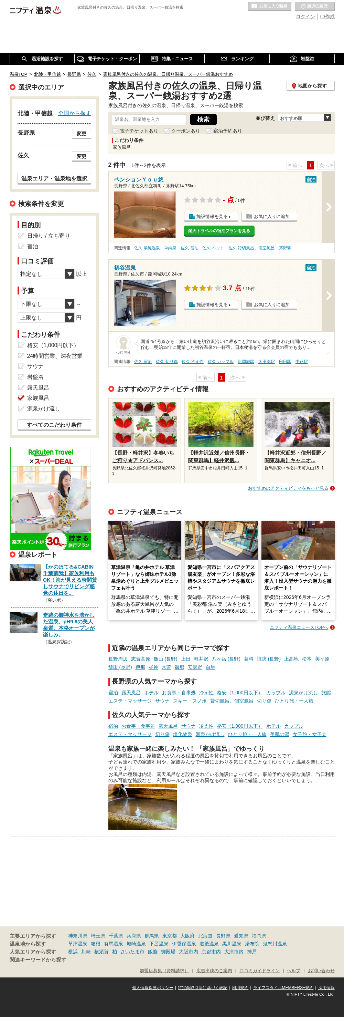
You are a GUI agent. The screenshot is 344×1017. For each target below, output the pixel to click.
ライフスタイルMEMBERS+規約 (283, 987)
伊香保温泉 (184, 943)
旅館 (326, 692)
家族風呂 (38, 398)
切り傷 (264, 701)
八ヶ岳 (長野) (226, 659)
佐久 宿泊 (189, 248)
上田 (186, 659)
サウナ (162, 701)
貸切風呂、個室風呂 (232, 701)
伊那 (140, 667)
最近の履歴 (315, 6)
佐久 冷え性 (192, 361)
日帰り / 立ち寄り (48, 236)
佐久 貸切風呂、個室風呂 (251, 248)
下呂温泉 (159, 943)
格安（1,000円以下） (240, 692)
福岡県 (259, 935)
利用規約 (240, 987)
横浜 (73, 951)
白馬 (210, 667)
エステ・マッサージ (130, 701)
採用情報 (326, 987)
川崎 (86, 951)
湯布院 (252, 943)
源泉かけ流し (303, 692)
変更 (81, 133)
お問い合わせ (321, 970)
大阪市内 (188, 951)
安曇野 (195, 667)
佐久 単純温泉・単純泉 (155, 248)
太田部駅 (266, 361)
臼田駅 (285, 361)
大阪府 (187, 935)
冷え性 (206, 692)
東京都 (169, 935)
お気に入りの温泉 (269, 6)
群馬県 (151, 935)
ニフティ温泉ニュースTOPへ (299, 627)
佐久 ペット (213, 248)
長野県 (223, 935)
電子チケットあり (139, 131)
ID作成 (327, 16)
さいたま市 (132, 951)
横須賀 (101, 951)
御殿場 (168, 951)
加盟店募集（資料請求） (164, 970)
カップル (276, 692)
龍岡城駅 (246, 361)
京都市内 (211, 951)
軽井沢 (201, 659)
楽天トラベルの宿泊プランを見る (219, 230)
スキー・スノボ (190, 701)
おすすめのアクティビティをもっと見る (288, 488)
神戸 (252, 951)
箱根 (95, 943)
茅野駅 (285, 248)
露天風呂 (131, 692)
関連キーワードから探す (38, 960)
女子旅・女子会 (309, 734)
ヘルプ (293, 970)
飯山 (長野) (166, 659)
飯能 (153, 951)
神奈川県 (77, 935)
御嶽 (179, 667)
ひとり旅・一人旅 (294, 701)
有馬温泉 (113, 943)
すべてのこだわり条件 (54, 425)
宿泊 (113, 692)
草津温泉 (77, 943)
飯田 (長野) (120, 667)
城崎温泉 (136, 943)
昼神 (153, 667)
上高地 (291, 659)
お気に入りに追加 (272, 216)
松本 (307, 659)
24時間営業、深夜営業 (55, 356)
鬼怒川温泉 (275, 943)
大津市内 (234, 951)
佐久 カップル (221, 361)
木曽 (166, 667)
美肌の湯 (279, 734)
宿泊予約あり (227, 131)
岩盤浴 (35, 377)
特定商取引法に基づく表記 (202, 987)
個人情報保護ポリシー (152, 987)
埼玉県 (98, 935)
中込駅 (301, 361)
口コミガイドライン (259, 970)
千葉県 (116, 935)
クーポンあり (185, 131)
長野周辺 (118, 659)
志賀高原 (140, 659)
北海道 (205, 935)
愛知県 (241, 935)
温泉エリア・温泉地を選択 (54, 178)
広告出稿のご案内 (214, 970)
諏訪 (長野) (269, 659)
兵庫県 (134, 935)
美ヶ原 (322, 659)
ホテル (151, 692)
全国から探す (74, 113)
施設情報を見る (212, 216)
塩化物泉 (182, 734)
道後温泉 (209, 943)
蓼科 (249, 659)
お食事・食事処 (179, 692)
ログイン (305, 16)
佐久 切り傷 (167, 361)
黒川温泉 (231, 943)
